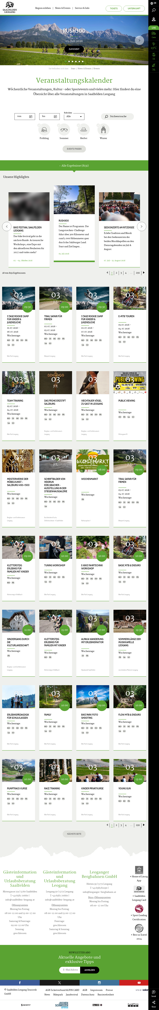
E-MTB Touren (126, 316)
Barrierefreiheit (106, 995)
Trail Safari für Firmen (53, 318)
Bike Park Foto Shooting (89, 716)
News (47, 995)
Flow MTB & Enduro (129, 714)
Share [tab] (153, 1004)
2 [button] (69, 61)
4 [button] (76, 61)
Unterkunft (134, 8)
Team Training (15, 400)
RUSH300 (64, 220)
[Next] (139, 40)
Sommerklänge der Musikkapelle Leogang (129, 642)
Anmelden (90, 970)
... (131, 273)
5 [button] (79, 61)
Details (74, 264)
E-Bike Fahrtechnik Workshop (92, 567)
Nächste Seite (74, 834)
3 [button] (72, 61)
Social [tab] (153, 993)
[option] (74, 40)
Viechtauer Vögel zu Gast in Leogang (92, 402)
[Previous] (6, 226)
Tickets (114, 8)
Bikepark (58, 995)
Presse (109, 990)
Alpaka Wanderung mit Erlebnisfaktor (92, 641)
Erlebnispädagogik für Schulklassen (18, 716)
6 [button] (82, 61)
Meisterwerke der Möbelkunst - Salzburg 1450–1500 (18, 482)
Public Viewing (126, 400)
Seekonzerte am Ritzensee (119, 227)
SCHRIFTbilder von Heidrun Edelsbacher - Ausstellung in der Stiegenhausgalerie (55, 485)
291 (138, 273)
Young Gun (124, 788)
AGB (85, 990)
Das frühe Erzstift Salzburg (55, 402)
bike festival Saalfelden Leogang (27, 229)
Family (47, 714)
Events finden (74, 148)
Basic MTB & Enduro (129, 565)
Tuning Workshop (54, 565)
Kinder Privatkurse (92, 788)
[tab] (153, 3)
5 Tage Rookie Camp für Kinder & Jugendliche (18, 319)
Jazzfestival (72, 995)
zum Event (74, 49)
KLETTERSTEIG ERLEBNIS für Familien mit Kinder (18, 568)
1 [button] (65, 61)
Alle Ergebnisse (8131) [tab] (74, 166)
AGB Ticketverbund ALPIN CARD (62, 990)
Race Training (52, 788)
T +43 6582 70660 (19, 896)
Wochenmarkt (89, 479)
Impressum (96, 990)
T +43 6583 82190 (98, 888)
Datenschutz (87, 995)
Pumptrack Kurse (17, 788)
